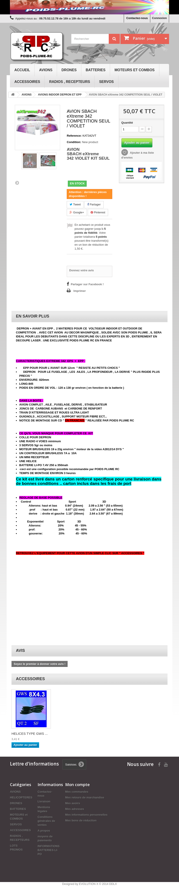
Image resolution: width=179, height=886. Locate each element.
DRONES (68, 70)
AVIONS (45, 70)
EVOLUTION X (88, 884)
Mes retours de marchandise (84, 797)
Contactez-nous (137, 18)
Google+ (77, 212)
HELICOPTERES (21, 797)
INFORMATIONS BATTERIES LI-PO (48, 850)
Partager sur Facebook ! (87, 284)
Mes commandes (76, 791)
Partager (94, 204)
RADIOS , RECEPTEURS (69, 82)
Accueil (22, 70)
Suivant (17, 182)
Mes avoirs (72, 803)
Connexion (159, 18)
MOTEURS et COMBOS (134, 70)
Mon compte (77, 784)
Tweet (75, 204)
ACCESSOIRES (27, 82)
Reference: (74, 135)
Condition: (74, 142)
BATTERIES (95, 70)
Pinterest (98, 212)
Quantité (127, 122)
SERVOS (106, 82)
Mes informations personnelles (86, 814)
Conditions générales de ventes (46, 821)
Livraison (44, 801)
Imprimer (79, 291)
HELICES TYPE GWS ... (29, 733)
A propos (44, 830)
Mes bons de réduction (81, 820)
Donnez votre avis (81, 270)
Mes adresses (74, 809)
